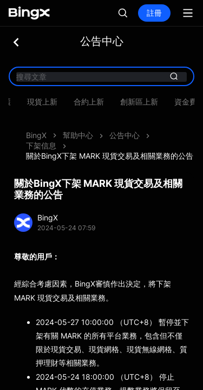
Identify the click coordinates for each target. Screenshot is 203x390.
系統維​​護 (119, 102)
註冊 (154, 12)
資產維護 (72, 102)
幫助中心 (78, 135)
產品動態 (26, 102)
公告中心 (124, 135)
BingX (36, 135)
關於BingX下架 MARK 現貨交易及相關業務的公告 (109, 155)
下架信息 (41, 145)
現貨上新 (165, 102)
